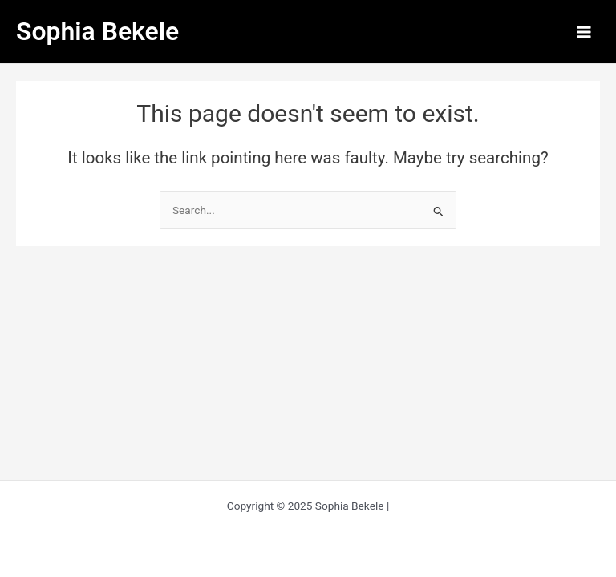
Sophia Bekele (97, 31)
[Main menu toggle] (584, 31)
